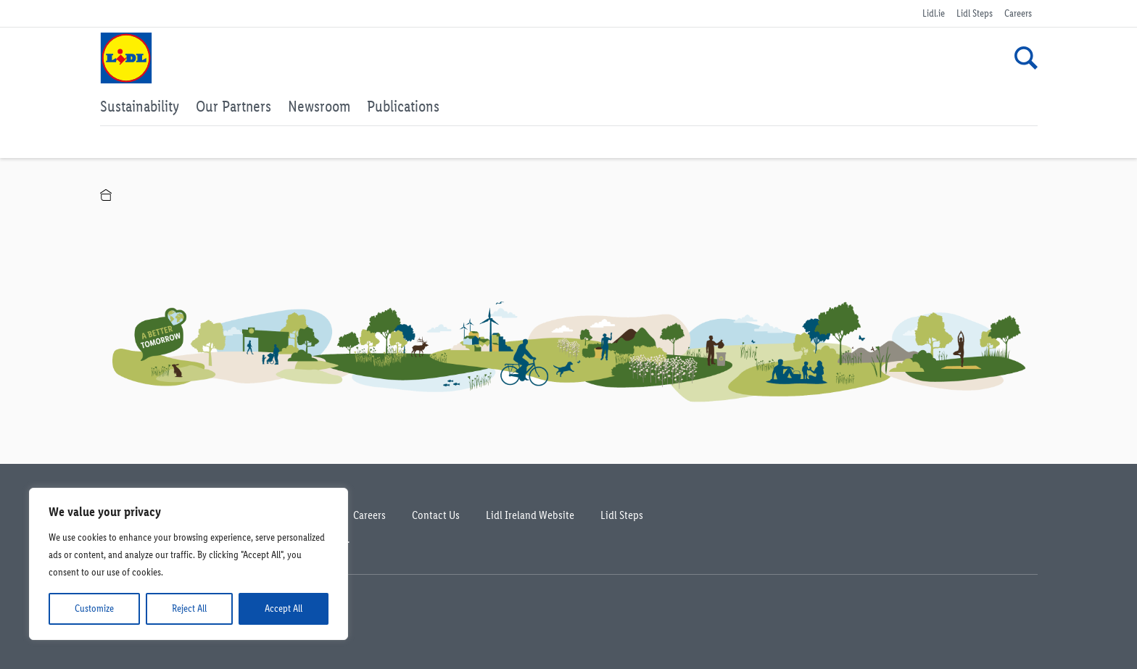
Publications (403, 105)
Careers (1018, 13)
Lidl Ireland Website (530, 515)
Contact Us (436, 515)
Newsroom (319, 105)
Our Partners (233, 105)
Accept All (283, 608)
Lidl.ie (933, 13)
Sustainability (139, 105)
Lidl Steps (974, 13)
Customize (94, 608)
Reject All (189, 608)
